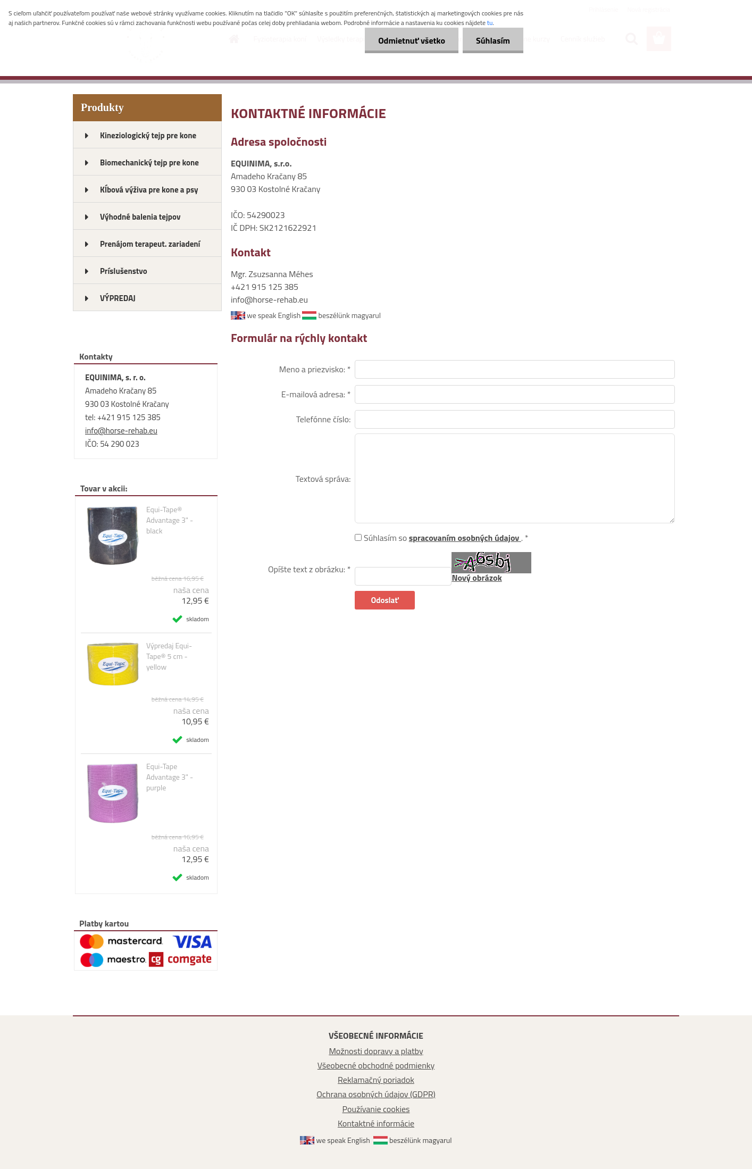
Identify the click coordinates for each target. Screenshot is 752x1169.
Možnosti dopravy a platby (376, 1051)
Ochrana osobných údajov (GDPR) (376, 1094)
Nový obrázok (477, 577)
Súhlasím (493, 40)
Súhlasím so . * (446, 537)
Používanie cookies (376, 1109)
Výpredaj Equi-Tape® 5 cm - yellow (169, 656)
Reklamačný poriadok (376, 1079)
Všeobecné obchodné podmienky (376, 1065)
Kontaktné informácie (376, 1123)
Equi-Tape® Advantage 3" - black (169, 520)
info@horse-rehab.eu (121, 430)
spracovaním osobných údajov (465, 537)
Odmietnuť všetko (411, 40)
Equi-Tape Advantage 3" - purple (169, 777)
